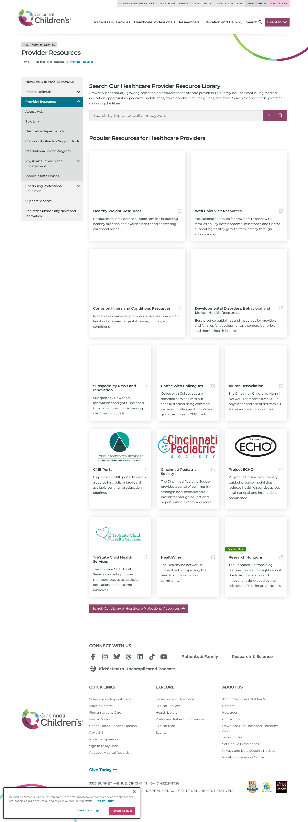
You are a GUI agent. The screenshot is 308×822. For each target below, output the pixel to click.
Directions (167, 3)
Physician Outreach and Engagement (43, 163)
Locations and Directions (175, 699)
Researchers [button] (189, 22)
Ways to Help (256, 3)
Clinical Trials (165, 726)
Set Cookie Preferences (240, 744)
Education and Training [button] (222, 22)
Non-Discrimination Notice (243, 757)
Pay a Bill (96, 732)
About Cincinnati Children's (243, 699)
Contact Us (231, 719)
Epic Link (32, 121)
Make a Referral (101, 706)
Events (161, 732)
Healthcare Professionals (49, 82)
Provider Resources (41, 101)
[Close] (134, 791)
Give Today (100, 769)
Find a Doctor (99, 719)
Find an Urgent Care (105, 712)
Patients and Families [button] (112, 22)
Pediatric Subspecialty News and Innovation (50, 213)
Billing (208, 3)
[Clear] (269, 115)
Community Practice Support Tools (52, 141)
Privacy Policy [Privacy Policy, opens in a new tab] (104, 800)
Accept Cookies (122, 810)
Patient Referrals (38, 92)
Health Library (166, 712)
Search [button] (254, 22)
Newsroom (230, 712)
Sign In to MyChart (104, 746)
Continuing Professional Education (43, 188)
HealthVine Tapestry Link (44, 131)
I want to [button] (277, 22)
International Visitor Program (48, 151)
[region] (72, 803)
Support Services (38, 201)
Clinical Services (168, 706)
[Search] (280, 115)
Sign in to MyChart (230, 3)
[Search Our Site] (176, 115)
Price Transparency (104, 739)
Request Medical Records (109, 752)
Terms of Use (232, 737)
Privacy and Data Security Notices (248, 751)
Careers (228, 706)
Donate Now (279, 3)
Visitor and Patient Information (180, 719)
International (189, 3)
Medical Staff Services (42, 176)
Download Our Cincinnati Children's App (250, 728)
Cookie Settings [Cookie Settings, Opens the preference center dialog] (89, 810)
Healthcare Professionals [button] (154, 22)
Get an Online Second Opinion (113, 726)
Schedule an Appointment (137, 3)
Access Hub (34, 111)
